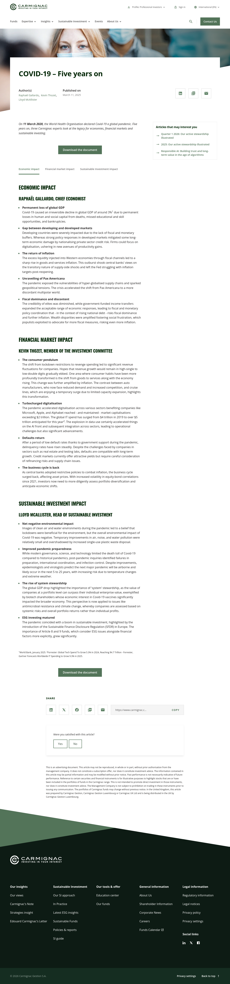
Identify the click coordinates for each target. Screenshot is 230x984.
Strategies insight (21, 913)
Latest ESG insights (65, 913)
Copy (175, 710)
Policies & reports (65, 930)
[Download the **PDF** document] (193, 93)
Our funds (103, 904)
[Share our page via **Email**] (206, 93)
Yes (60, 744)
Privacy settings (193, 921)
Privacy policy (192, 913)
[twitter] (191, 942)
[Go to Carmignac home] (28, 7)
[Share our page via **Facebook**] (77, 710)
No (75, 744)
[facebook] (198, 942)
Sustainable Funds (65, 921)
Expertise (27, 21)
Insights (45, 21)
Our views (16, 895)
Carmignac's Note (22, 904)
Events (99, 21)
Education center (107, 895)
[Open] (34, 21)
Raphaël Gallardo (29, 95)
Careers (144, 921)
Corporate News (150, 913)
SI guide (58, 938)
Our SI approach (64, 895)
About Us (112, 21)
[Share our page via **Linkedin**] (180, 93)
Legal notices (191, 904)
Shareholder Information (156, 904)
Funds (13, 21)
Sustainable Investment (72, 21)
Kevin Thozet (48, 95)
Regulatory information (198, 895)
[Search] (191, 21)
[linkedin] (184, 942)
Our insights (18, 887)
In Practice (60, 904)
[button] (28, 889)
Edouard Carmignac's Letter (28, 921)
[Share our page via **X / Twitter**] (64, 710)
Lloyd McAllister (28, 99)
